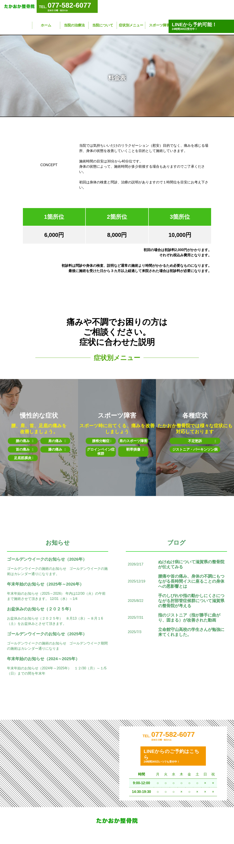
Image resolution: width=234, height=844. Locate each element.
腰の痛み (24, 441)
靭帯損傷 (135, 449)
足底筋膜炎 (23, 458)
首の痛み (24, 449)
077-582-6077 (173, 737)
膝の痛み (57, 449)
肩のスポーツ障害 (133, 441)
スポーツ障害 (159, 25)
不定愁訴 (199, 441)
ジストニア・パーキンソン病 (195, 451)
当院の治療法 (74, 25)
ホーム (46, 25)
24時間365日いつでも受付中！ (173, 758)
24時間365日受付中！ (201, 26)
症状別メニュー (131, 25)
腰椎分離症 (101, 441)
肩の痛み (57, 441)
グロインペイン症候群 (101, 451)
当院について (102, 25)
